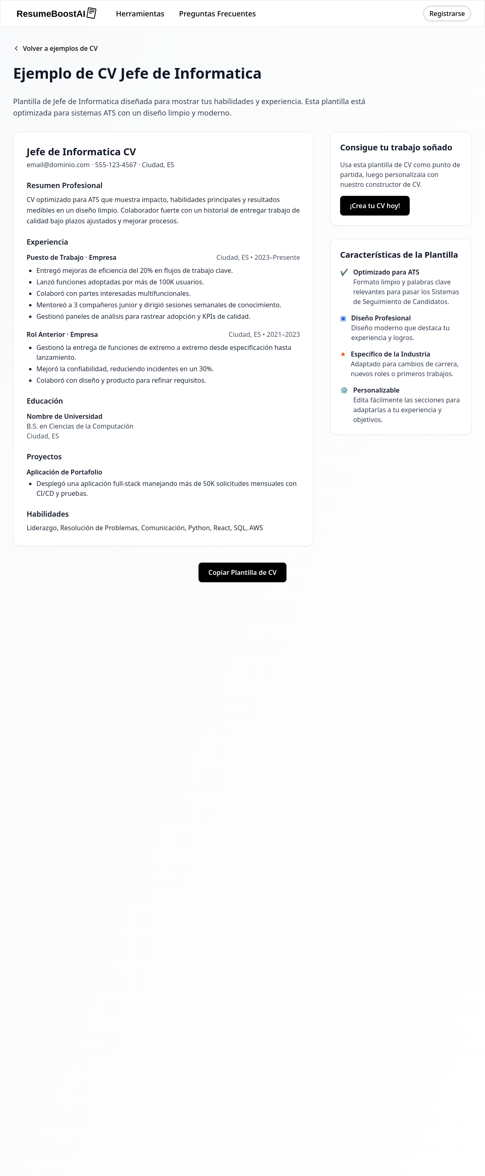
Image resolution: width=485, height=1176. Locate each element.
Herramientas (140, 13)
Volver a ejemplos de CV (55, 48)
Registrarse (447, 13)
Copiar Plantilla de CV (242, 572)
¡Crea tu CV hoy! (375, 205)
